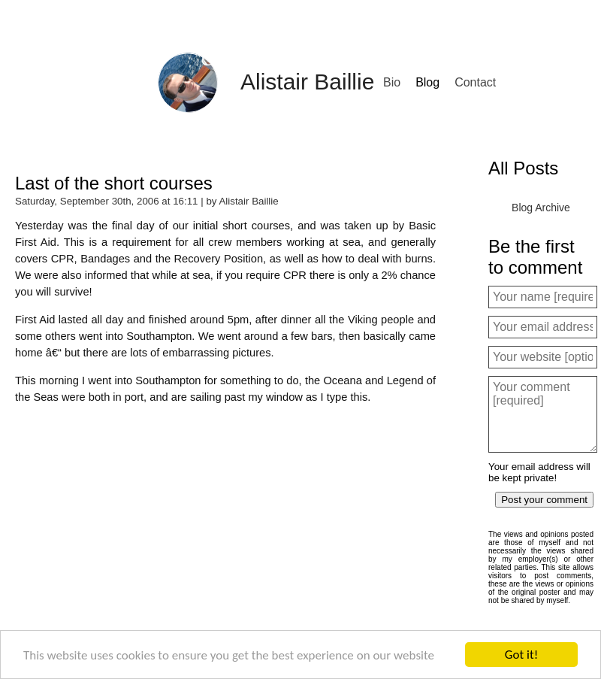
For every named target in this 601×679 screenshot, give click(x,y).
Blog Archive (541, 208)
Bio (391, 82)
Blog (427, 82)
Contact (475, 82)
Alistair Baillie (307, 81)
